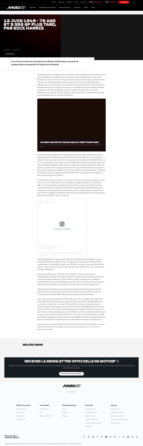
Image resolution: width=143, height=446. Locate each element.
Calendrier (32, 7)
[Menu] (3, 7)
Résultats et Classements (47, 7)
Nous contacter (44, 409)
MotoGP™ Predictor (91, 412)
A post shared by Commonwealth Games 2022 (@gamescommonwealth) (62, 253)
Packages (69, 2)
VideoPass (77, 7)
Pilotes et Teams (64, 7)
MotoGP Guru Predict (91, 419)
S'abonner (123, 2)
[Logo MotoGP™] (16, 7)
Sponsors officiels (21, 409)
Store (76, 2)
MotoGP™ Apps (20, 419)
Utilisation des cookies (117, 412)
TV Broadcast (20, 412)
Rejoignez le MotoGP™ (46, 416)
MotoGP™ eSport (90, 416)
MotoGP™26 (88, 426)
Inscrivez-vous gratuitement (71, 373)
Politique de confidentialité (119, 419)
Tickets (53, 2)
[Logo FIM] (139, 2)
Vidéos (86, 7)
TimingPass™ (20, 416)
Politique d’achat (116, 423)
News (93, 7)
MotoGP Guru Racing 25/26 (93, 423)
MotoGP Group (115, 409)
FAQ (41, 412)
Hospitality (61, 2)
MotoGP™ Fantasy (90, 409)
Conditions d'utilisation (117, 416)
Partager (10, 54)
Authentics (83, 2)
